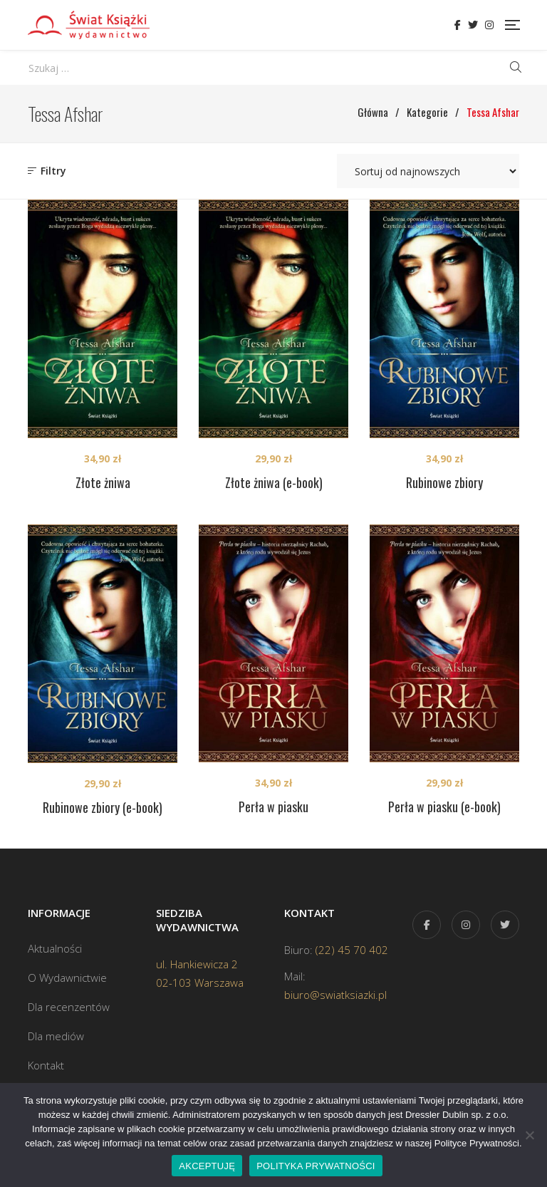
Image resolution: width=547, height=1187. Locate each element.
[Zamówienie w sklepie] (428, 171)
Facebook (457, 25)
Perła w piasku (273, 806)
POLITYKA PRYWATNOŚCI (315, 1166)
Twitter (473, 25)
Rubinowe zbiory (444, 482)
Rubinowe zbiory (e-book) (102, 807)
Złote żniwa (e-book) (274, 482)
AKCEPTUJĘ (207, 1166)
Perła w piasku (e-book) (444, 806)
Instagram (489, 25)
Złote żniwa (102, 482)
